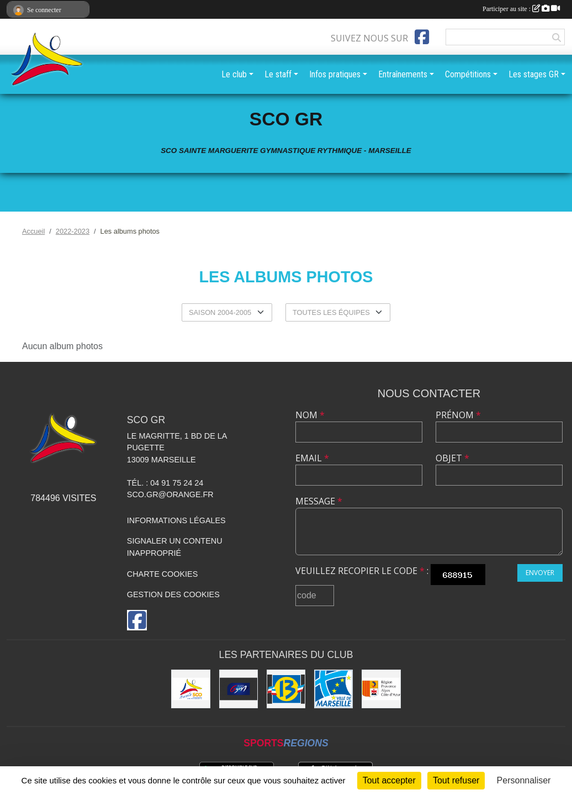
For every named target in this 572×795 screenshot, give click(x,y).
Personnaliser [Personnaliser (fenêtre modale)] (524, 780)
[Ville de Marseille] (333, 689)
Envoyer (540, 572)
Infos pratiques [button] (335, 74)
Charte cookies (162, 574)
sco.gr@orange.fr (170, 494)
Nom (310, 415)
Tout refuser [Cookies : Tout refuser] (456, 780)
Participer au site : (521, 9)
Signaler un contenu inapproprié (175, 546)
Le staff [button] (278, 74)
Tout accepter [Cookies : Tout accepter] (389, 780)
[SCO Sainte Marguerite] (190, 689)
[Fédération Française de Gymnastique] (238, 689)
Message (318, 501)
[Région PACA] (381, 689)
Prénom (458, 415)
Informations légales (176, 520)
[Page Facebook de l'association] (422, 37)
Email (312, 458)
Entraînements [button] (402, 74)
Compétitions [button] (468, 74)
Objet (452, 458)
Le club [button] (234, 74)
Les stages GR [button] (534, 74)
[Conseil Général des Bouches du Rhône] (286, 689)
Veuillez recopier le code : (361, 571)
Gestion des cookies (173, 594)
